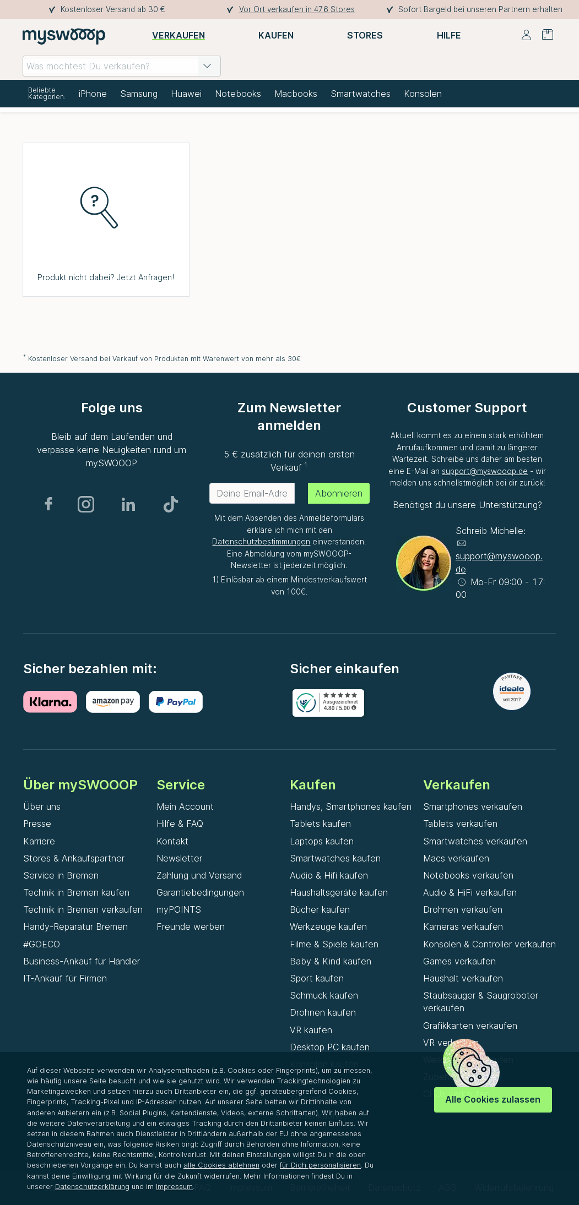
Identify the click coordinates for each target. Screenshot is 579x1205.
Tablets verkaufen (460, 823)
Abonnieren (338, 493)
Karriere (39, 841)
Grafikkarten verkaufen (470, 1025)
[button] (207, 66)
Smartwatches (361, 93)
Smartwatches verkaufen (475, 841)
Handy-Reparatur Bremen (75, 926)
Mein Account (185, 806)
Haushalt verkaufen (463, 978)
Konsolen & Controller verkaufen (489, 944)
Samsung (139, 93)
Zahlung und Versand (199, 875)
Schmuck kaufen (324, 995)
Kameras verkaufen (463, 926)
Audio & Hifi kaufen (329, 875)
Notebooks (238, 93)
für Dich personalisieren (320, 1165)
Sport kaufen (317, 978)
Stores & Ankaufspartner (74, 858)
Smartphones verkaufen (472, 806)
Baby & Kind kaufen (330, 961)
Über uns (42, 806)
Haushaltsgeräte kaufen (339, 892)
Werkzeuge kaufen (328, 926)
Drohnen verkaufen (462, 909)
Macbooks (295, 93)
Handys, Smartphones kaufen (351, 806)
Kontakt (172, 841)
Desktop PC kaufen (330, 1047)
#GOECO (41, 944)
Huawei (186, 93)
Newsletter (179, 858)
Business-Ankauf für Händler (81, 961)
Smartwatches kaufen (335, 858)
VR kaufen (311, 1029)
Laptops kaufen (322, 841)
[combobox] (121, 66)
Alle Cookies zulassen (492, 1099)
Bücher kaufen (320, 909)
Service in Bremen (61, 875)
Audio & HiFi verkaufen (470, 892)
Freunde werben (190, 926)
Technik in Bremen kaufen (76, 892)
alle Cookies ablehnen (221, 1165)
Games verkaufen (459, 961)
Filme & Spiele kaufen (334, 944)
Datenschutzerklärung (92, 1186)
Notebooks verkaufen (468, 875)
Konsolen (423, 93)
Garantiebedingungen (200, 892)
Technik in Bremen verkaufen (83, 909)
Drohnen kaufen (323, 1012)
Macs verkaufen (456, 858)
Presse (37, 823)
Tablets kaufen (320, 823)
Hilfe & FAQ (179, 823)
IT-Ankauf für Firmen (65, 978)
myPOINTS (178, 909)
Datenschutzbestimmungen (261, 541)
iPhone (93, 93)
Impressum (174, 1186)
